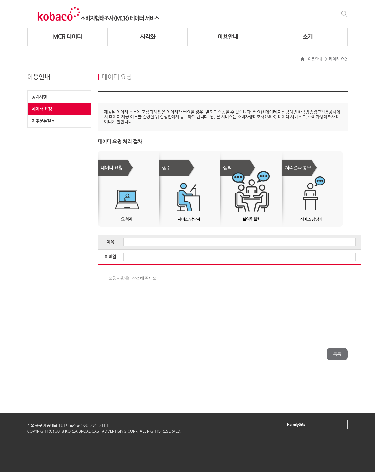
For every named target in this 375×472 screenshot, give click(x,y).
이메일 (110, 256)
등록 (337, 354)
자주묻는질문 (43, 121)
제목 (110, 242)
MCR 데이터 (67, 37)
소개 (308, 37)
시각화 (147, 37)
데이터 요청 (42, 109)
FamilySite (296, 425)
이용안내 (228, 37)
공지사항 (39, 96)
